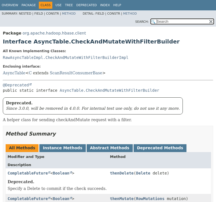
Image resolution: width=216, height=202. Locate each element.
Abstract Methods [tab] (109, 148)
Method (69, 13)
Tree (69, 5)
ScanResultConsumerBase (76, 73)
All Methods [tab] (22, 148)
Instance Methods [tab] (62, 148)
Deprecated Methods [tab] (160, 148)
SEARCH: (142, 22)
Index (105, 5)
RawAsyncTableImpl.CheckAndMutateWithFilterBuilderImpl (66, 57)
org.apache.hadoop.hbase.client (54, 33)
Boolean (61, 173)
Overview (10, 5)
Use (58, 5)
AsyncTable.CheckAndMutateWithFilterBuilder (109, 90)
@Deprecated (16, 85)
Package (29, 5)
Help (117, 5)
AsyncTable (14, 73)
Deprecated (86, 5)
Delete (143, 173)
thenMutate (122, 198)
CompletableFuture (28, 173)
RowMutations (150, 198)
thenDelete (122, 173)
